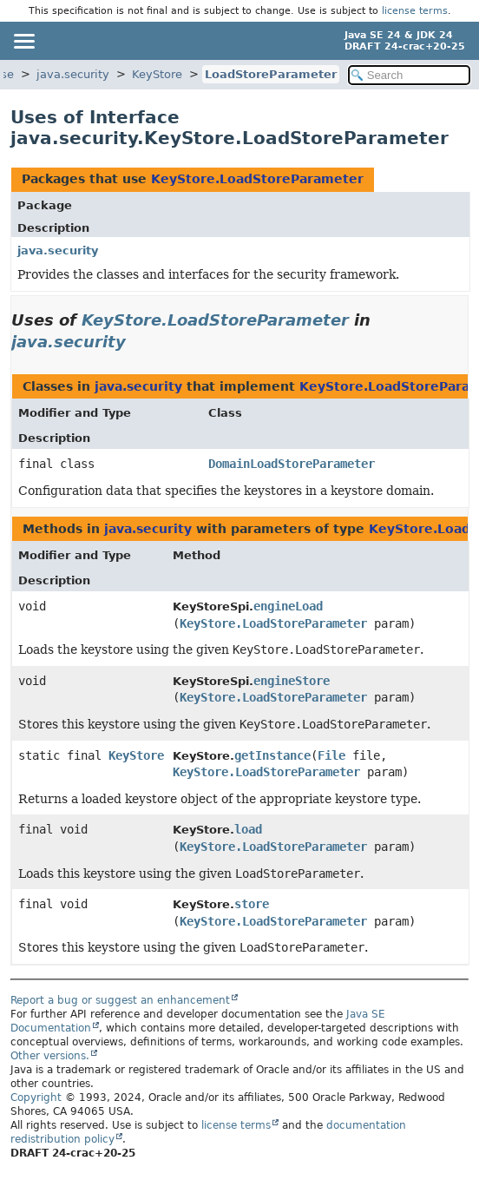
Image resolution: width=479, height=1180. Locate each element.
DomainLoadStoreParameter (291, 464)
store (251, 904)
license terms (415, 10)
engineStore (291, 681)
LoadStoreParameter (271, 74)
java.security (72, 74)
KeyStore (157, 74)
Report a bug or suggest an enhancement (120, 1000)
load (248, 829)
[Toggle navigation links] (23, 41)
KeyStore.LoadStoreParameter (257, 179)
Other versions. (49, 1056)
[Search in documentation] (409, 75)
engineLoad (288, 606)
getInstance (272, 755)
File (331, 755)
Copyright (36, 1097)
